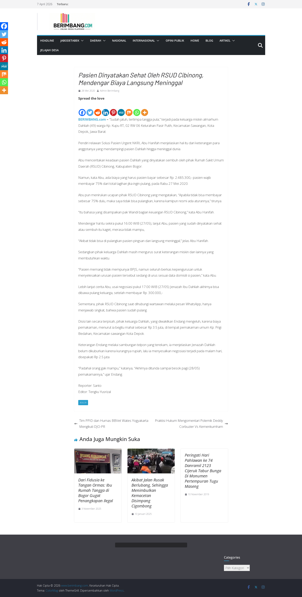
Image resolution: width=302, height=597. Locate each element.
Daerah (95, 40)
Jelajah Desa (49, 50)
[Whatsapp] (136, 109)
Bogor (83, 402)
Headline (47, 40)
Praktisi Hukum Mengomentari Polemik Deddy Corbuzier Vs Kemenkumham (191, 423)
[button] (81, 40)
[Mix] (128, 109)
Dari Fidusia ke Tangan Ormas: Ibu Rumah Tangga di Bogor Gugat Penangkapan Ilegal (95, 490)
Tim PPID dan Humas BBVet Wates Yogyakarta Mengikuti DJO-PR (111, 423)
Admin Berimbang (109, 90)
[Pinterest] (113, 109)
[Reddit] (97, 109)
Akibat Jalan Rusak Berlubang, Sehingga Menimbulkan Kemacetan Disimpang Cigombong (149, 493)
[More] (144, 109)
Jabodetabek (69, 40)
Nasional (119, 40)
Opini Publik (175, 40)
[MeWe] (121, 109)
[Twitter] (89, 109)
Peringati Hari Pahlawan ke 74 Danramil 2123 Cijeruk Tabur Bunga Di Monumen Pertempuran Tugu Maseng (203, 470)
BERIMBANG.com (92, 119)
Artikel (225, 40)
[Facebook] (82, 109)
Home (195, 40)
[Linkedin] (105, 109)
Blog (209, 40)
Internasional (144, 40)
